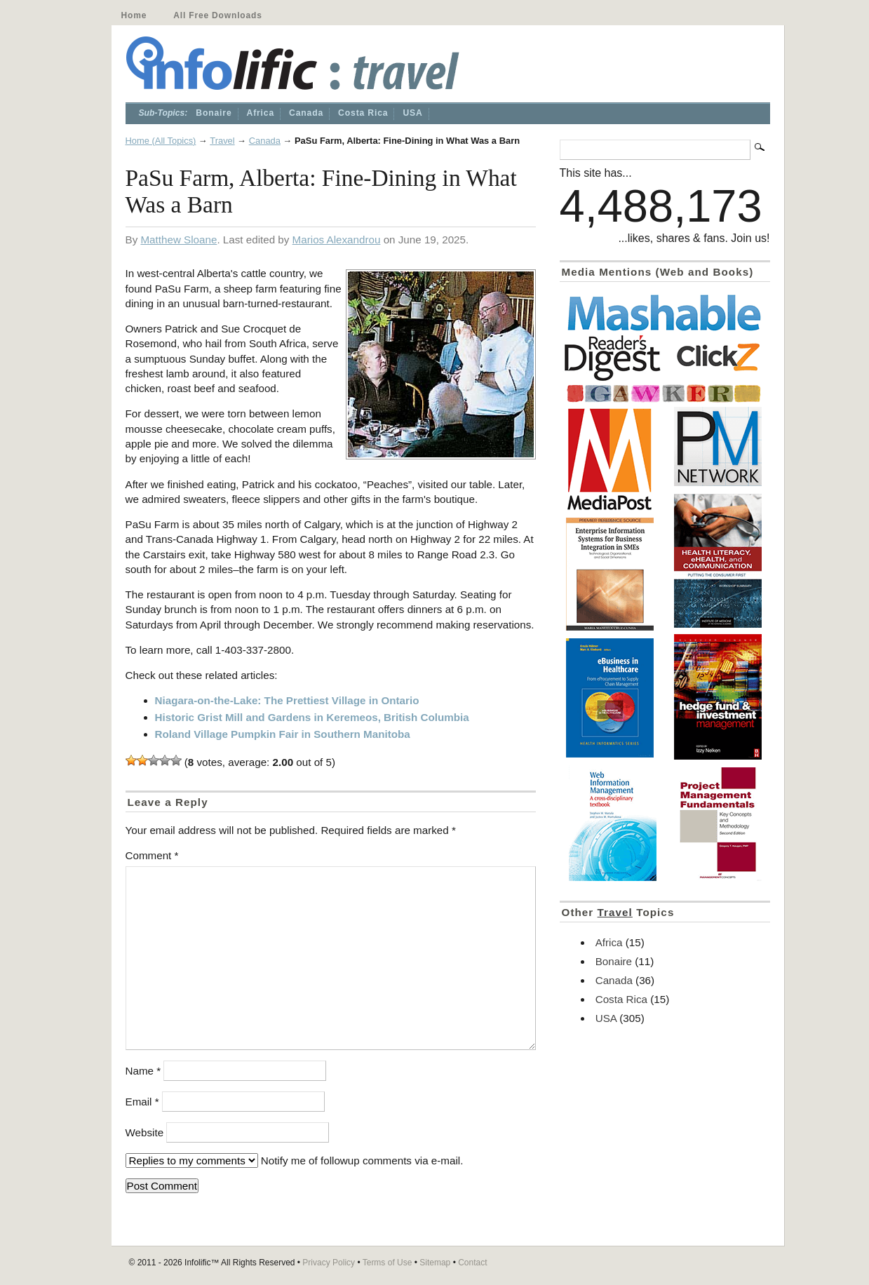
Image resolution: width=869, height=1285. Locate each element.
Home (134, 15)
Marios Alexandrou (336, 239)
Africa (261, 113)
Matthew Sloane (178, 239)
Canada (306, 113)
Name (143, 1071)
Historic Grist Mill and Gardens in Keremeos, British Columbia (312, 717)
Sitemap (434, 1262)
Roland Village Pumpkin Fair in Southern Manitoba (282, 734)
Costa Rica (363, 113)
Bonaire (213, 113)
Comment (152, 855)
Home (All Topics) (161, 140)
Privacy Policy (328, 1262)
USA (412, 113)
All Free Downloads (217, 15)
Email (142, 1102)
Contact (472, 1262)
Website (145, 1132)
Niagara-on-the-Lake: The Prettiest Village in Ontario (287, 700)
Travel (222, 140)
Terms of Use (387, 1262)
